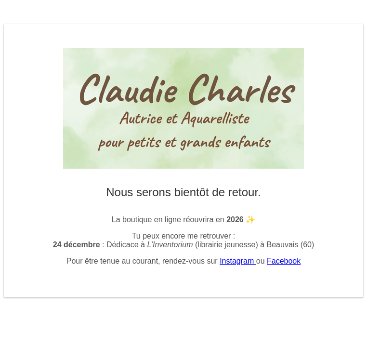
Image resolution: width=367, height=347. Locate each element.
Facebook (284, 261)
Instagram (238, 261)
